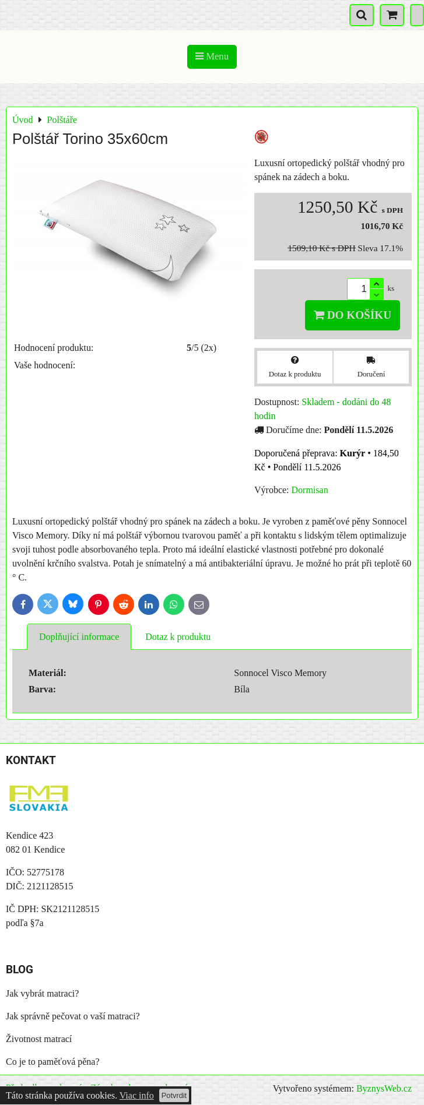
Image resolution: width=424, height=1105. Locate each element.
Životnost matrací (39, 1039)
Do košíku (352, 315)
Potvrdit (174, 1095)
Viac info (137, 1095)
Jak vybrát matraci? (42, 993)
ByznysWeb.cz (384, 1088)
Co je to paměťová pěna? (53, 1062)
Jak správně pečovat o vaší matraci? (73, 1016)
